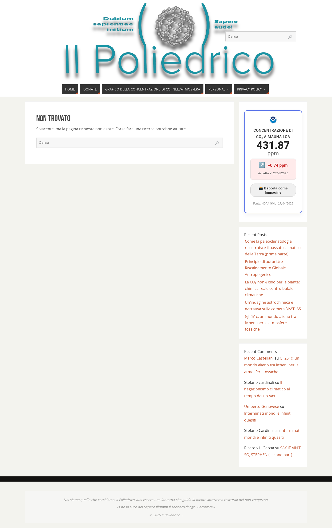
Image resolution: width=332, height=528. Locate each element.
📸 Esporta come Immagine (273, 190)
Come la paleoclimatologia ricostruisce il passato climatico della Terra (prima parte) (273, 248)
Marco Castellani (259, 358)
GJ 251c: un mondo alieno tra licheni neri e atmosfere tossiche (270, 323)
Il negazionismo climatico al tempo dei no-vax (267, 389)
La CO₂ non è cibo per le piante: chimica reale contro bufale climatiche (272, 288)
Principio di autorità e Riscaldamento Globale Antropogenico (265, 268)
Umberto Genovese (261, 406)
